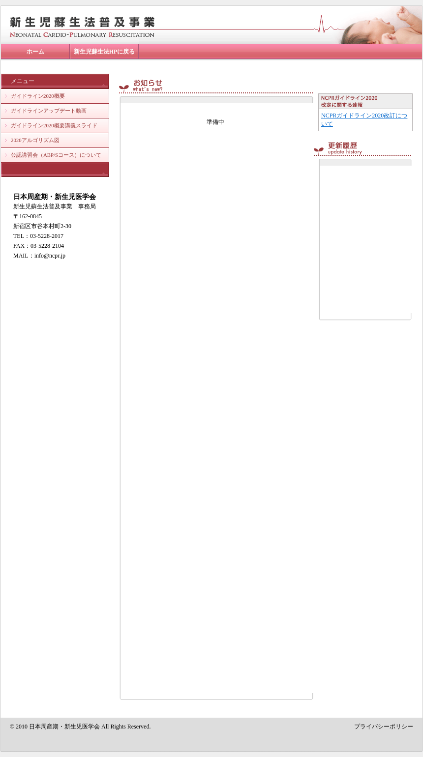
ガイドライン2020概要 (38, 96)
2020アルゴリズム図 (35, 140)
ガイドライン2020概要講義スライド (54, 125)
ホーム (35, 51)
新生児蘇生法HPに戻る (104, 51)
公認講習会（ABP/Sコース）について (56, 155)
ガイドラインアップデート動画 (49, 111)
